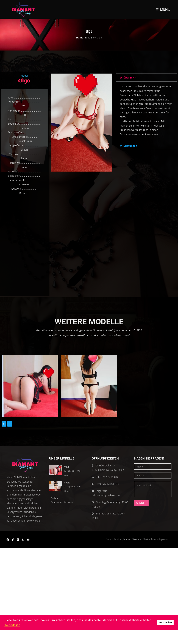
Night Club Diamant (130, 539)
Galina (54, 498)
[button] (81, 202)
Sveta (67, 482)
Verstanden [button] (165, 622)
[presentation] (4, 424)
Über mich (129, 77)
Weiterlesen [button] (12, 625)
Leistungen (130, 145)
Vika (66, 466)
